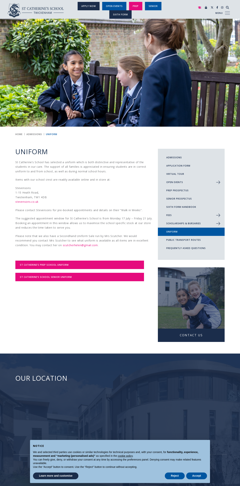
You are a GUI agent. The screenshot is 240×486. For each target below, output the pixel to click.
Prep (136, 6)
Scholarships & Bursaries (183, 223)
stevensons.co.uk (26, 201)
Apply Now (88, 6)
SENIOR (153, 6)
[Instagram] (222, 7)
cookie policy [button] (125, 455)
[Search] (227, 7)
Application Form (178, 165)
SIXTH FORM (120, 14)
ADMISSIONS (174, 157)
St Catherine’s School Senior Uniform (46, 277)
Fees (169, 215)
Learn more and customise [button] (55, 475)
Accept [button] (196, 475)
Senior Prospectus (179, 198)
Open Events (114, 6)
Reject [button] (175, 475)
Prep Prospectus (177, 190)
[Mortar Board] (199, 7)
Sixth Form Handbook (181, 207)
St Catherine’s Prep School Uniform (44, 264)
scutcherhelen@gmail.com (80, 245)
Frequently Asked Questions (186, 248)
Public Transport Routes (183, 240)
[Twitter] (212, 7)
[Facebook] (217, 7)
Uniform (172, 231)
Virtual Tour (175, 174)
